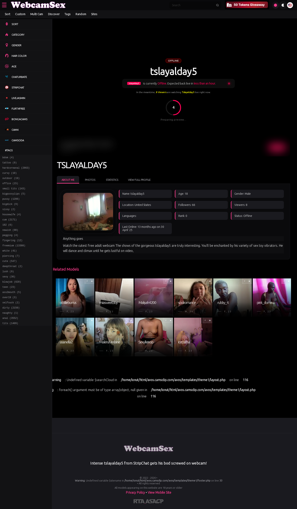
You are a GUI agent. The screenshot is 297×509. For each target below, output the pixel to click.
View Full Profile (139, 179)
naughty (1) (10, 331)
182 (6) (7, 233)
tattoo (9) (9, 163)
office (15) (10, 187)
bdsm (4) (8, 158)
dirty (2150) (11, 325)
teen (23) (8, 302)
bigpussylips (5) (13, 198)
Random (81, 14)
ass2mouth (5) (11, 308)
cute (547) (9, 273)
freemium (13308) (13, 256)
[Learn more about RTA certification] (140, 502)
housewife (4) (11, 221)
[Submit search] (217, 5)
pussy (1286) (11, 204)
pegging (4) (10, 244)
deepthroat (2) (12, 279)
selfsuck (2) (11, 319)
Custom (20, 14)
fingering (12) (12, 250)
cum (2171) (9, 227)
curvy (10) (9, 175)
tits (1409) (10, 343)
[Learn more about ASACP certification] (154, 502)
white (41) (9, 262)
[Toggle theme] (283, 5)
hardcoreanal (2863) (16, 169)
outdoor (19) (11, 181)
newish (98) (10, 239)
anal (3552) (10, 337)
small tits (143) (13, 192)
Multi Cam (36, 14)
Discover (54, 14)
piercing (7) (11, 267)
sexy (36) (8, 291)
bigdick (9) (10, 210)
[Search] (192, 5)
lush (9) (8, 285)
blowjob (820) (11, 296)
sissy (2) (8, 215)
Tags (68, 14)
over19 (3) (9, 314)
